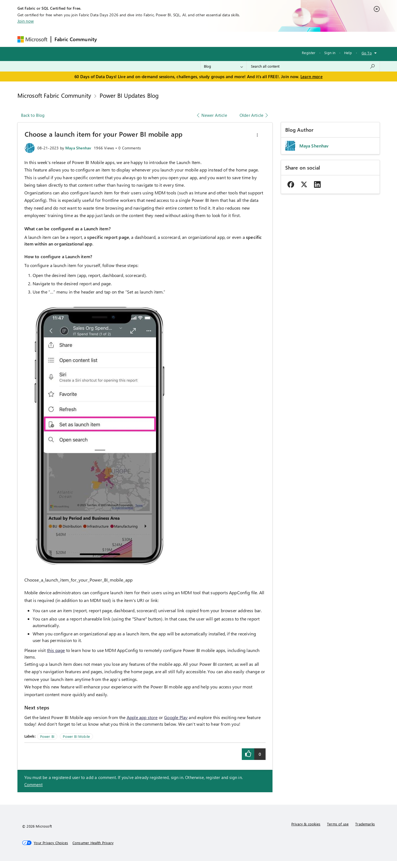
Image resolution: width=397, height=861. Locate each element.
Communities (181, 39)
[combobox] (313, 66)
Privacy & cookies (305, 824)
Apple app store (142, 717)
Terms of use (338, 824)
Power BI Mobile (76, 736)
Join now (25, 21)
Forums (109, 39)
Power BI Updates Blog (129, 95)
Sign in (329, 52)
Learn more (311, 76)
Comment (33, 784)
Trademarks (365, 824)
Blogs (205, 39)
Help (348, 52)
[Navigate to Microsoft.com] (32, 39)
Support (250, 39)
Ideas (156, 39)
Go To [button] (367, 53)
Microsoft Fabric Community (54, 95)
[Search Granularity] (223, 66)
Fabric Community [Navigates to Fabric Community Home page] (76, 39)
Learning (227, 39)
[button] (257, 135)
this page (56, 650)
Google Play (176, 717)
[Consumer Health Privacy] (92, 843)
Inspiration (133, 39)
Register (308, 52)
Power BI (47, 736)
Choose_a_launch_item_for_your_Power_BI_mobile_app (78, 580)
